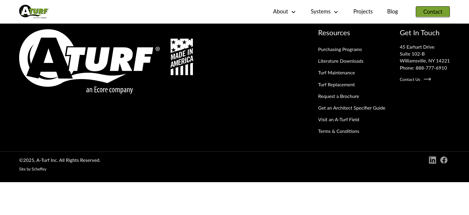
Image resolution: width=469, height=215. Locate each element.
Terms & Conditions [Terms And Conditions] (339, 131)
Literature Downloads (341, 61)
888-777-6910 (431, 67)
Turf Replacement (336, 84)
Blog (392, 11)
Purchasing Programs (340, 49)
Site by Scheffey (32, 169)
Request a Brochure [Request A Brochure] (338, 96)
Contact (432, 11)
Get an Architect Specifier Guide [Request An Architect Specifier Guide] (352, 107)
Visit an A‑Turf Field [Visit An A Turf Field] (338, 119)
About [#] (284, 11)
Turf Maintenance (336, 72)
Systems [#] (325, 11)
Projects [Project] (363, 11)
